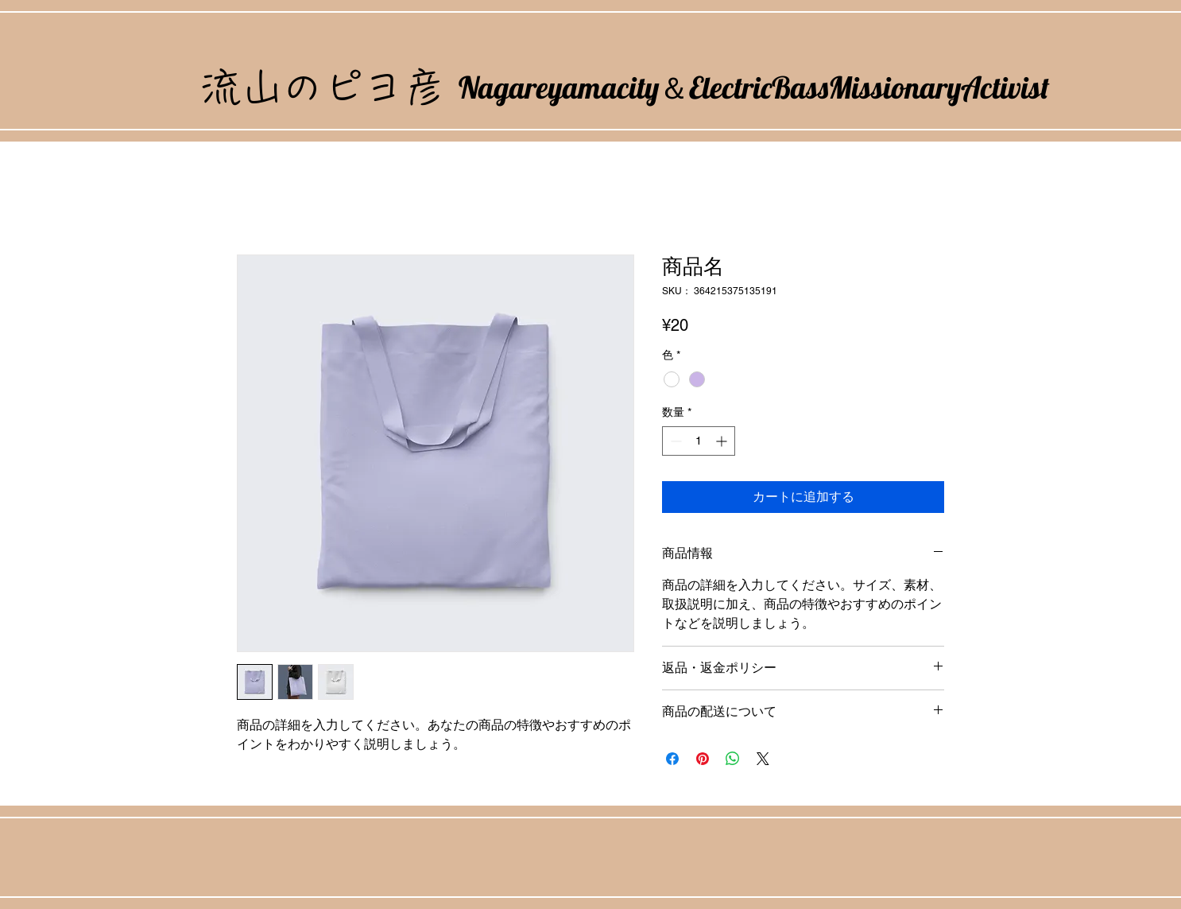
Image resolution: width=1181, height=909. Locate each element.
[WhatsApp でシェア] (732, 758)
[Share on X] (762, 758)
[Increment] (723, 441)
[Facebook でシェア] (672, 758)
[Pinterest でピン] (702, 758)
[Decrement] (674, 441)
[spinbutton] (698, 441)
